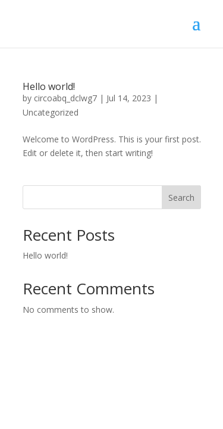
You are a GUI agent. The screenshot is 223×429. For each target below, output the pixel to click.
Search (181, 197)
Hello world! (49, 86)
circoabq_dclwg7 (65, 98)
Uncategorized (50, 112)
